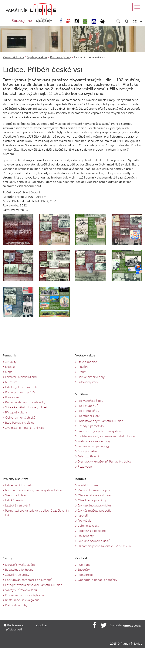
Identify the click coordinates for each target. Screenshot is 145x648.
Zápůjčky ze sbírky (17, 574)
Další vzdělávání (88, 456)
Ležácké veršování (17, 505)
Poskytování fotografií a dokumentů (28, 580)
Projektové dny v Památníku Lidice (100, 421)
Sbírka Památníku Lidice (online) (26, 407)
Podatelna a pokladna (92, 531)
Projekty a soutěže (16, 479)
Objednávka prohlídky (92, 500)
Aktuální (83, 367)
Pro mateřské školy (90, 400)
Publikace (84, 564)
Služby (7, 558)
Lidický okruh (14, 500)
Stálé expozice (87, 362)
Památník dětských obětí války (25, 402)
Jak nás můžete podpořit (94, 510)
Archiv (82, 372)
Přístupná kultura (16, 412)
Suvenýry (84, 569)
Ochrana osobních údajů (94, 541)
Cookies (42, 625)
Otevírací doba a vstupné (94, 495)
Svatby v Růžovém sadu (21, 590)
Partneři (83, 515)
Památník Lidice (13, 57)
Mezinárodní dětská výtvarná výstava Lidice (33, 490)
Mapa (8, 372)
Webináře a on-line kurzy (94, 441)
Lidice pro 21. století (18, 485)
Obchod (81, 558)
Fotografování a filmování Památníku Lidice (33, 585)
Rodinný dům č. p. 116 (20, 392)
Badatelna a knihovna (19, 569)
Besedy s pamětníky (91, 426)
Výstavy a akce (37, 57)
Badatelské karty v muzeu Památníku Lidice (106, 436)
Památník (9, 355)
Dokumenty (86, 536)
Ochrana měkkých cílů (20, 417)
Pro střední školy (88, 416)
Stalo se (10, 367)
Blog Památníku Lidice (20, 422)
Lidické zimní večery (91, 377)
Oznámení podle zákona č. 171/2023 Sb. (104, 546)
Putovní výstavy (60, 57)
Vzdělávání (82, 394)
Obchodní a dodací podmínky (97, 580)
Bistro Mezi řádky (16, 605)
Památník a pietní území (21, 377)
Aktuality (10, 362)
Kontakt (80, 479)
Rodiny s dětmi (87, 451)
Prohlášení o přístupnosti (14, 627)
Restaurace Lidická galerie (22, 600)
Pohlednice (85, 574)
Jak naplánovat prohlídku (94, 505)
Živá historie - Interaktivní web (24, 427)
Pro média (84, 520)
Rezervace (85, 466)
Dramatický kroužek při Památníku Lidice (105, 461)
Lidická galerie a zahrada (21, 387)
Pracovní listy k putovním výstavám (101, 431)
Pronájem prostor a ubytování (24, 595)
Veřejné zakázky (88, 525)
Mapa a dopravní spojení (94, 490)
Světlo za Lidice (15, 495)
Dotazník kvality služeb (20, 564)
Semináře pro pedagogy (94, 446)
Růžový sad (12, 397)
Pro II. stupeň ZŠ (88, 411)
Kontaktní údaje (88, 485)
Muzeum (11, 382)
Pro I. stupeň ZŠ (88, 406)
